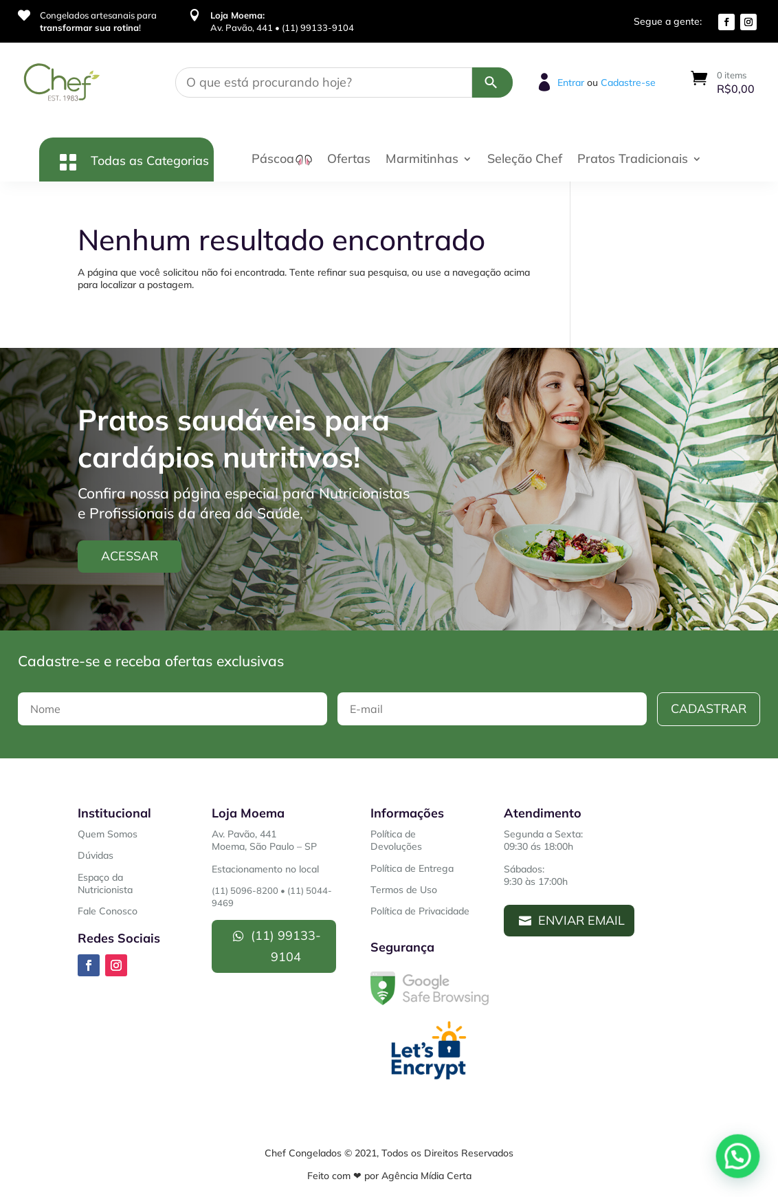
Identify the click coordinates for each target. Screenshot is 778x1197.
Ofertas (348, 160)
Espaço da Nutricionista (105, 883)
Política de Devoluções (396, 840)
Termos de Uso (403, 889)
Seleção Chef (524, 160)
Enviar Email (581, 920)
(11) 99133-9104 (286, 946)
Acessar (129, 556)
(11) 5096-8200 (245, 890)
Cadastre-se (628, 82)
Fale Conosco (107, 911)
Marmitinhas (422, 160)
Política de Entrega (412, 868)
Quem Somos (107, 834)
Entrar (570, 82)
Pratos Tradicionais (632, 160)
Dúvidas (95, 855)
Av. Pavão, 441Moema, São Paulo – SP (264, 840)
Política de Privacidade (419, 911)
